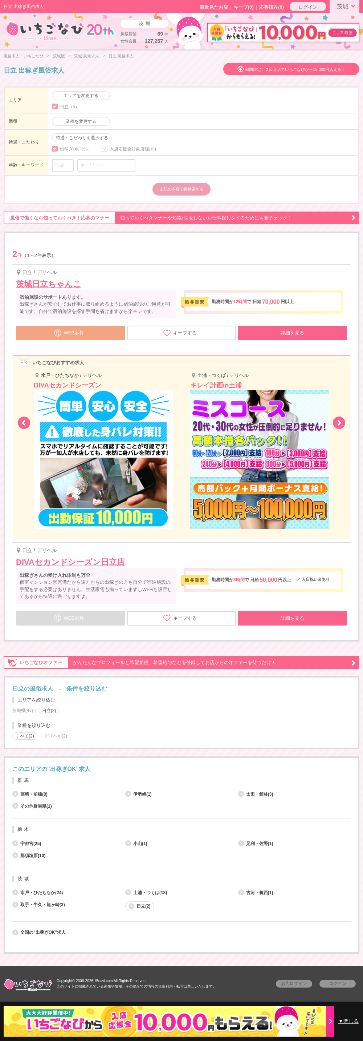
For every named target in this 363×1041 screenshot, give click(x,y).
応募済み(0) (271, 7)
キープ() (244, 7)
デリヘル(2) (55, 736)
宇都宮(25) (26, 843)
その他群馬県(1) (32, 806)
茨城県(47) (22, 710)
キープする (180, 333)
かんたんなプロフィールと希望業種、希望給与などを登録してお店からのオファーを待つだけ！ (179, 662)
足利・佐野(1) (255, 843)
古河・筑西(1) (255, 892)
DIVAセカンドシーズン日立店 (70, 562)
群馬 (23, 780)
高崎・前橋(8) (30, 794)
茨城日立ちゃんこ (48, 284)
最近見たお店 (214, 7)
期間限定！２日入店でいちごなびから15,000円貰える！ (295, 69)
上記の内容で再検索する (182, 189)
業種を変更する (81, 121)
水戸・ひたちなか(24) (37, 892)
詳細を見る (292, 332)
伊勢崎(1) (138, 794)
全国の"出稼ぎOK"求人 (39, 932)
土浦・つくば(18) (146, 892)
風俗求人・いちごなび (24, 56)
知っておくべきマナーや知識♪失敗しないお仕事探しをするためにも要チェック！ (179, 218)
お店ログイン (294, 983)
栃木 (23, 829)
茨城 (347, 6)
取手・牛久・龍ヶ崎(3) (38, 904)
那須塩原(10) (28, 855)
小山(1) (136, 843)
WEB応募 (69, 332)
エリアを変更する (81, 95)
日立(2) (49, 710)
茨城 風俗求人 (86, 56)
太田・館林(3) (255, 794)
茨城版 (59, 56)
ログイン (307, 7)
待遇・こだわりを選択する (82, 137)
